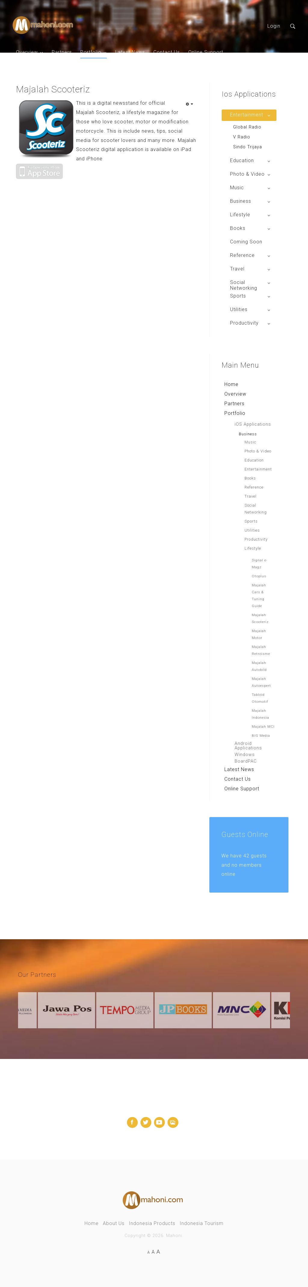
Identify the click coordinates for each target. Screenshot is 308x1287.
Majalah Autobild (259, 666)
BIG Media (261, 735)
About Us (114, 1223)
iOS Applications (253, 424)
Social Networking (256, 508)
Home (231, 384)
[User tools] (189, 104)
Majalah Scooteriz (260, 618)
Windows (245, 754)
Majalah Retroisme (261, 650)
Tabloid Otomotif (260, 698)
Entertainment (258, 469)
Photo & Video (258, 451)
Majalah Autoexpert (261, 682)
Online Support (205, 52)
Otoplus (259, 576)
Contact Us (166, 52)
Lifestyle (253, 548)
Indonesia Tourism (201, 1223)
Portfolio (90, 52)
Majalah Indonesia (260, 714)
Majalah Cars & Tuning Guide (259, 595)
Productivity (256, 539)
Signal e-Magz (259, 563)
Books (250, 478)
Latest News (130, 52)
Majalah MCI (263, 726)
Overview (27, 52)
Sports (251, 521)
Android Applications (248, 745)
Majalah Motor (259, 634)
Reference (254, 487)
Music (250, 442)
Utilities (252, 530)
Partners (62, 52)
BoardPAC (246, 761)
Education (254, 460)
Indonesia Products (152, 1223)
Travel (251, 496)
